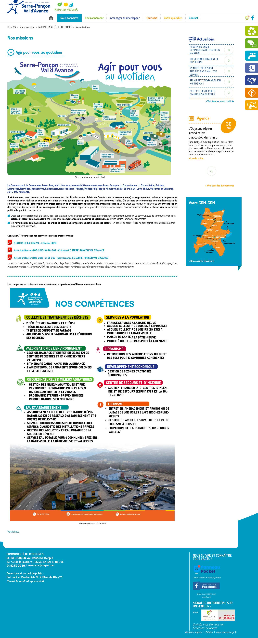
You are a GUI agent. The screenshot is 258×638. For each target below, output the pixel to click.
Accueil (51, 18)
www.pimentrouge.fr (226, 632)
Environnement (94, 18)
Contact (193, 18)
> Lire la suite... (197, 158)
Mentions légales (193, 632)
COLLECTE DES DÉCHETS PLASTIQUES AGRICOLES (202, 92)
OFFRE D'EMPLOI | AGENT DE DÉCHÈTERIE (204, 60)
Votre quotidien (173, 18)
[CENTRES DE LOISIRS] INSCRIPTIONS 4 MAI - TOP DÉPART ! (203, 71)
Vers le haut (13, 531)
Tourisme (151, 18)
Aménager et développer (125, 18)
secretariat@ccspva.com (41, 565)
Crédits (209, 632)
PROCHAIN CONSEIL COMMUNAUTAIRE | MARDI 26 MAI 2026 (205, 50)
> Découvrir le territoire (201, 261)
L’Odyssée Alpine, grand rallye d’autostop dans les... (203, 133)
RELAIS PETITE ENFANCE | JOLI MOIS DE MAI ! (205, 82)
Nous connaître (69, 18)
